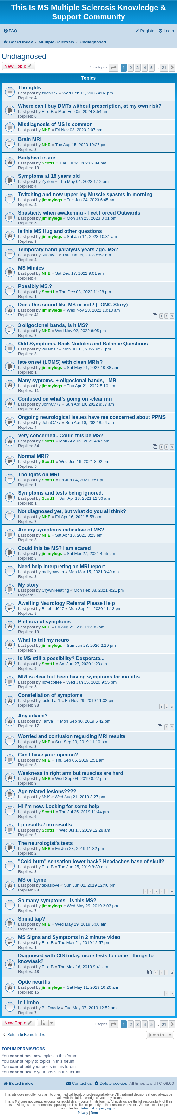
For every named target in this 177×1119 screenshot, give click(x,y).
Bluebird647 (53, 608)
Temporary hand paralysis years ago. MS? (68, 249)
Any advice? (32, 715)
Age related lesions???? (47, 791)
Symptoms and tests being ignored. (60, 493)
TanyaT (48, 721)
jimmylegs (52, 199)
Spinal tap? (31, 919)
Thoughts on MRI (38, 474)
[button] (113, 67)
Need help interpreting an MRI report (61, 566)
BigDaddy (51, 1008)
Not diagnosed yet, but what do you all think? (72, 511)
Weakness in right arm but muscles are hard (70, 773)
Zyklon (48, 181)
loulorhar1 (51, 700)
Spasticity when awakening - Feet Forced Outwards (79, 212)
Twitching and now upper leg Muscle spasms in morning (85, 194)
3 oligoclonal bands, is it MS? (53, 325)
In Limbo (28, 1002)
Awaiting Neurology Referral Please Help (66, 603)
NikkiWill (50, 255)
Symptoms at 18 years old (49, 176)
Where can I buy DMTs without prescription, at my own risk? (89, 106)
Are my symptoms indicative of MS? (61, 529)
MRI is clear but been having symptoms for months (79, 676)
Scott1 (48, 163)
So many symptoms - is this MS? (57, 900)
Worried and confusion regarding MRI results (71, 736)
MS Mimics (31, 268)
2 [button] (131, 67)
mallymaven (53, 571)
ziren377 (50, 93)
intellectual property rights (97, 1108)
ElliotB (48, 111)
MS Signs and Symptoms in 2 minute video (69, 937)
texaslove (51, 885)
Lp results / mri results (45, 824)
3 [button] (137, 67)
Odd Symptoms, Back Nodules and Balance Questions (83, 343)
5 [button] (151, 67)
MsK (46, 796)
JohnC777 (51, 404)
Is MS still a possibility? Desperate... (61, 658)
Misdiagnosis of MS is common (55, 124)
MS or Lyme (32, 880)
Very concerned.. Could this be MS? (60, 435)
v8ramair (50, 349)
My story (28, 585)
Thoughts (29, 87)
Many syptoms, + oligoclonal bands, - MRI (67, 380)
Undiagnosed (24, 56)
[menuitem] (10, 30)
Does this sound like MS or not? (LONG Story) (73, 304)
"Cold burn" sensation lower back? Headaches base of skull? (91, 861)
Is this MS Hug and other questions (60, 231)
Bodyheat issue (36, 157)
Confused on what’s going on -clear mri (65, 399)
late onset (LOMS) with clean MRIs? (60, 362)
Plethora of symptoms (44, 621)
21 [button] (164, 67)
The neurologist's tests (45, 843)
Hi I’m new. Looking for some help (58, 806)
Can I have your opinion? (48, 754)
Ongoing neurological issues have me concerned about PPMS (92, 417)
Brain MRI (29, 139)
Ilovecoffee (52, 682)
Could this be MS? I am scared (54, 548)
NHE (46, 129)
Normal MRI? (33, 456)
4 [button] (144, 67)
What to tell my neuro (43, 640)
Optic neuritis (34, 982)
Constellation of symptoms (50, 695)
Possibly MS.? (35, 286)
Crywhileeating (55, 590)
